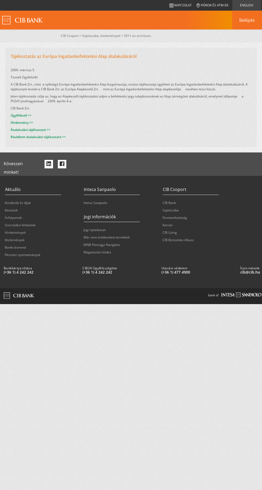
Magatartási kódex (97, 252)
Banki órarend (15, 247)
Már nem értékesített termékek (107, 237)
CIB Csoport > (71, 35)
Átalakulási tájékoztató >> (30, 129)
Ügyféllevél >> (21, 115)
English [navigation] (246, 5)
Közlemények (14, 240)
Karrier (168, 225)
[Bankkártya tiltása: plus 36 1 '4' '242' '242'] (41, 272)
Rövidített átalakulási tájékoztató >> (38, 137)
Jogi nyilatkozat (95, 230)
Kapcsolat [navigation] (180, 5)
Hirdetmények (15, 232)
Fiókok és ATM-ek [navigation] (212, 5)
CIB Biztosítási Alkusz (178, 240)
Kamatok (11, 210)
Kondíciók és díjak (18, 203)
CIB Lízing (170, 232)
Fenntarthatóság (175, 217)
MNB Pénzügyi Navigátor (102, 244)
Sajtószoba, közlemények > (103, 35)
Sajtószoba (171, 210)
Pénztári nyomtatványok (22, 255)
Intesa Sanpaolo (95, 203)
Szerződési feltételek (20, 225)
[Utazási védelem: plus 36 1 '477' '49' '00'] (198, 272)
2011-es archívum (137, 35)
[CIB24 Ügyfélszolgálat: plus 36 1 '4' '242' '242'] (119, 272)
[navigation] (247, 20)
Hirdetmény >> (22, 122)
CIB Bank (169, 203)
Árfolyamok (13, 217)
